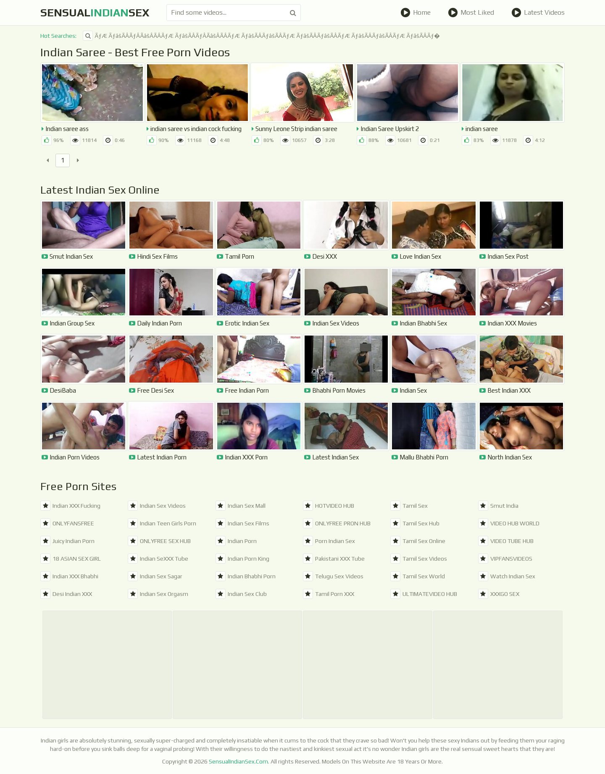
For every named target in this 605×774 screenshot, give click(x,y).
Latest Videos (538, 12)
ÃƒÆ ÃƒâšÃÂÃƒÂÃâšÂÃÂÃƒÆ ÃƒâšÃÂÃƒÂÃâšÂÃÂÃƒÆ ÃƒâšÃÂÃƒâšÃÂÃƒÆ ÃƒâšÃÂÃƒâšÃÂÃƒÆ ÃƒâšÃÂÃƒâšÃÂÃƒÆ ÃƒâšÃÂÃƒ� (261, 36)
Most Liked (471, 12)
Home (415, 12)
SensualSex (95, 12)
